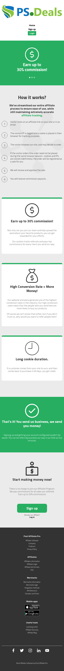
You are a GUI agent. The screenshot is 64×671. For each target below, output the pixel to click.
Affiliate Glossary (32, 629)
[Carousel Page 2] (32, 77)
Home (32, 25)
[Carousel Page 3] (34, 77)
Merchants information (32, 582)
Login (32, 33)
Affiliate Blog (32, 632)
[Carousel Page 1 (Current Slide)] (29, 77)
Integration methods (32, 587)
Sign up (32, 29)
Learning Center (32, 627)
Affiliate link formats (32, 567)
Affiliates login (32, 564)
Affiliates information (32, 561)
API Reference (32, 590)
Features (32, 546)
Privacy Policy (32, 549)
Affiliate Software (32, 540)
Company (32, 543)
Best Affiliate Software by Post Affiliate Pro (32, 663)
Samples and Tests (32, 593)
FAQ (32, 570)
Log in (32, 517)
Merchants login (32, 585)
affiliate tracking (31, 115)
